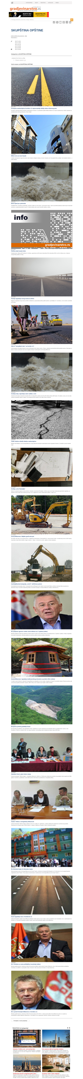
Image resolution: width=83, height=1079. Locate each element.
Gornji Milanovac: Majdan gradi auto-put (22, 536)
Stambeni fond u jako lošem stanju (21, 774)
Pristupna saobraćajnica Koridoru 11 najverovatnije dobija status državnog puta (34, 108)
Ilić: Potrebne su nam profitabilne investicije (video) (26, 964)
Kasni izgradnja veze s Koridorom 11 (21, 916)
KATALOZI (50, 2)
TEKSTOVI (43, 2)
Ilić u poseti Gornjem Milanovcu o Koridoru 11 (24, 1011)
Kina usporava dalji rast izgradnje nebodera (52, 1049)
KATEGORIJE (29, 2)
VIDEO (57, 2)
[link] (41, 9)
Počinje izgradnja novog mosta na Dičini (22, 298)
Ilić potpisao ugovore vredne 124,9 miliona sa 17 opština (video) (29, 631)
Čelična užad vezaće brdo (18, 251)
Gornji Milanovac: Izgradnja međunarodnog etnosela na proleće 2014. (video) (33, 679)
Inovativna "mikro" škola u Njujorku (50, 1073)
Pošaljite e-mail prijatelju (20, 1020)
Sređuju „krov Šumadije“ (18, 489)
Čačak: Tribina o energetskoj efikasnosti (22, 821)
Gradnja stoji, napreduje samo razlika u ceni (23, 393)
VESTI (36, 2)
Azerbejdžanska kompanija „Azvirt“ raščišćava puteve (26, 584)
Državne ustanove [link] (19, 60)
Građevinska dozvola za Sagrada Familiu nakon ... (25, 1073)
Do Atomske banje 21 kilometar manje (22, 869)
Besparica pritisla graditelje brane (20, 726)
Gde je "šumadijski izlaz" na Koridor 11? (22, 346)
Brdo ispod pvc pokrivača (18, 203)
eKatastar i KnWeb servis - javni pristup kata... (24, 1049)
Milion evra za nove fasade (18, 156)
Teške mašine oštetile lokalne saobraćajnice (23, 441)
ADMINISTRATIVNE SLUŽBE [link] (18, 58)
